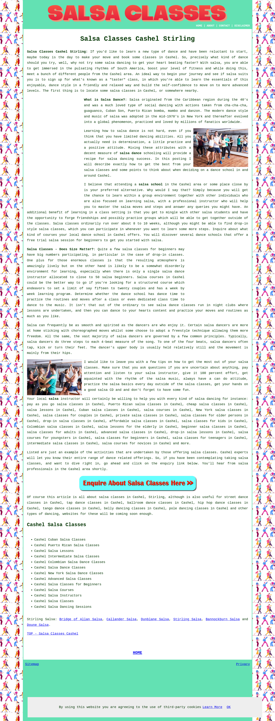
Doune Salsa (38, 625)
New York (56, 573)
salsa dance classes (175, 305)
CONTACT (224, 25)
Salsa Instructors (65, 595)
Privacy (243, 664)
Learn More (212, 707)
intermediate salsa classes (52, 443)
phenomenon (121, 122)
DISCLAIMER (242, 25)
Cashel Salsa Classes (56, 525)
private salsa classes (136, 415)
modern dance (224, 111)
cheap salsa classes (206, 404)
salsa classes (97, 170)
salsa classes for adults (51, 432)
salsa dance (130, 153)
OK (229, 707)
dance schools (209, 235)
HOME (199, 25)
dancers (142, 325)
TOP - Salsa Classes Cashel (52, 634)
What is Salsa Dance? (104, 100)
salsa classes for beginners (149, 249)
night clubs (224, 305)
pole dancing (181, 508)
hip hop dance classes (219, 503)
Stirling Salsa (187, 619)
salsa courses (157, 410)
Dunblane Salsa (155, 619)
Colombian (57, 562)
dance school (222, 170)
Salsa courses (150, 277)
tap (69, 503)
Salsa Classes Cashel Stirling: (57, 52)
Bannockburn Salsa (223, 619)
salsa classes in (115, 497)
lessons (34, 310)
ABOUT (211, 25)
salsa (115, 116)
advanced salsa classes (123, 432)
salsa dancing (120, 159)
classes (42, 223)
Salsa (134, 100)
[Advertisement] (54, 152)
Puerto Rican (60, 545)
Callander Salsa (121, 619)
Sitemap (32, 664)
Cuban (53, 539)
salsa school (151, 184)
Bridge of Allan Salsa (80, 619)
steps (203, 229)
